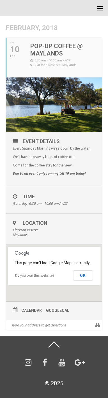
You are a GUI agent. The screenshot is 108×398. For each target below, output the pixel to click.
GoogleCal (57, 310)
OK (83, 275)
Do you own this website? (34, 275)
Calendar (31, 310)
